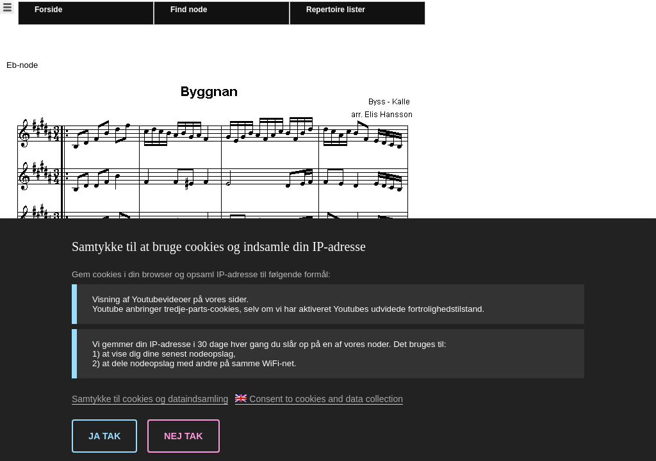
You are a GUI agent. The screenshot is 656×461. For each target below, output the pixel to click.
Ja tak (104, 436)
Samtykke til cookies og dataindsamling (150, 399)
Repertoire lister (335, 9)
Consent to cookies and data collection (319, 399)
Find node (188, 9)
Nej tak (183, 436)
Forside (48, 9)
